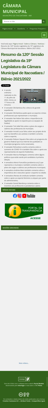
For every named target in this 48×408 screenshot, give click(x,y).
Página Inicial (7, 28)
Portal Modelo (39, 383)
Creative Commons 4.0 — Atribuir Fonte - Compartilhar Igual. (24, 401)
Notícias (41, 44)
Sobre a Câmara (30, 44)
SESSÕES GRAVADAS (11, 228)
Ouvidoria (21, 28)
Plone (40, 385)
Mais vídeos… (24, 363)
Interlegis (21, 385)
